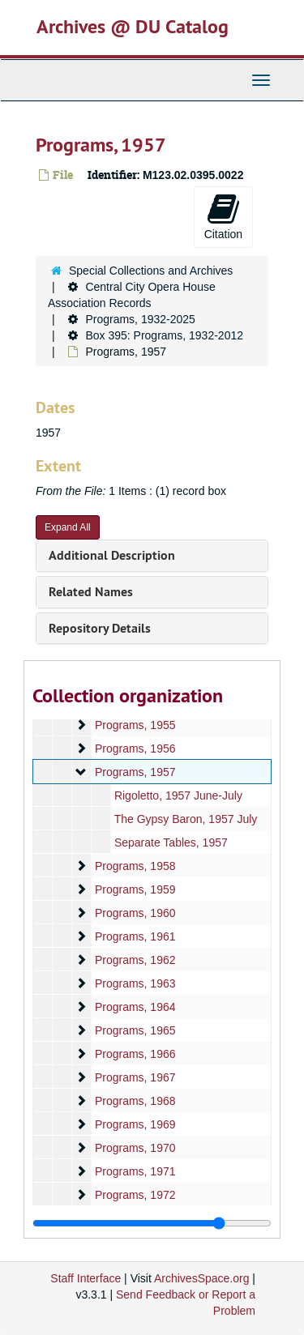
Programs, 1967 (135, 1077)
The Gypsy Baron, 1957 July (186, 819)
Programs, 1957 (135, 772)
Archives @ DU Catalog (132, 26)
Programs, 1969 (135, 1124)
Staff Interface (85, 1278)
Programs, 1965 (135, 1030)
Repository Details (100, 628)
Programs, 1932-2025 (140, 319)
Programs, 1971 (135, 1171)
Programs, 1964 (135, 1006)
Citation (223, 216)
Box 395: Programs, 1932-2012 (164, 335)
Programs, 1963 (135, 983)
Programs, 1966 (135, 1053)
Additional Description (112, 555)
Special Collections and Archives (151, 270)
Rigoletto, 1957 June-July (178, 795)
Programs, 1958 (135, 865)
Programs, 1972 (135, 1194)
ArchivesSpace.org (202, 1278)
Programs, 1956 (135, 748)
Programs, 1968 (135, 1100)
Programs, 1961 (135, 936)
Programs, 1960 (135, 912)
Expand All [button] (68, 527)
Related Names (91, 591)
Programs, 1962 (135, 959)
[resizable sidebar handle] (152, 1223)
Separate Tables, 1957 (171, 842)
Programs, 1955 (135, 725)
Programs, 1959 (135, 889)
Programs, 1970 (135, 1147)
